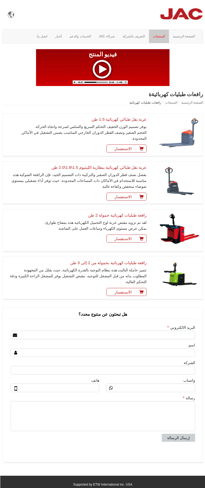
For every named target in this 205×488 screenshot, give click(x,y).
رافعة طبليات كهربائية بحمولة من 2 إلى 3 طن (108, 262)
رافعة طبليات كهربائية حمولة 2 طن (117, 215)
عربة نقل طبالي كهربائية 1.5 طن (118, 119)
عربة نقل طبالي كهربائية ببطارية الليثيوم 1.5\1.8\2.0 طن (99, 167)
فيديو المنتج (102, 54)
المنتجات (171, 102)
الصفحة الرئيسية (192, 102)
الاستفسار (130, 148)
